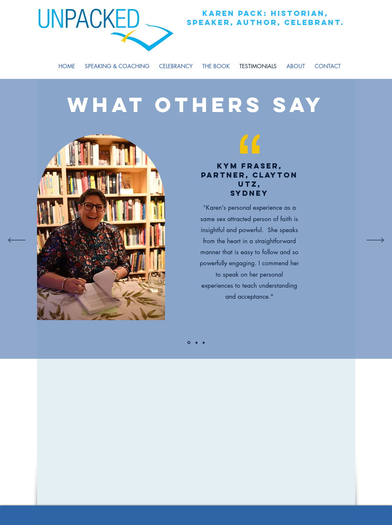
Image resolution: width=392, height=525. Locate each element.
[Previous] (16, 241)
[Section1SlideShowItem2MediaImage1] (196, 343)
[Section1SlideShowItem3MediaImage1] (204, 343)
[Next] (375, 241)
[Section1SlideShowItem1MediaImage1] (188, 342)
